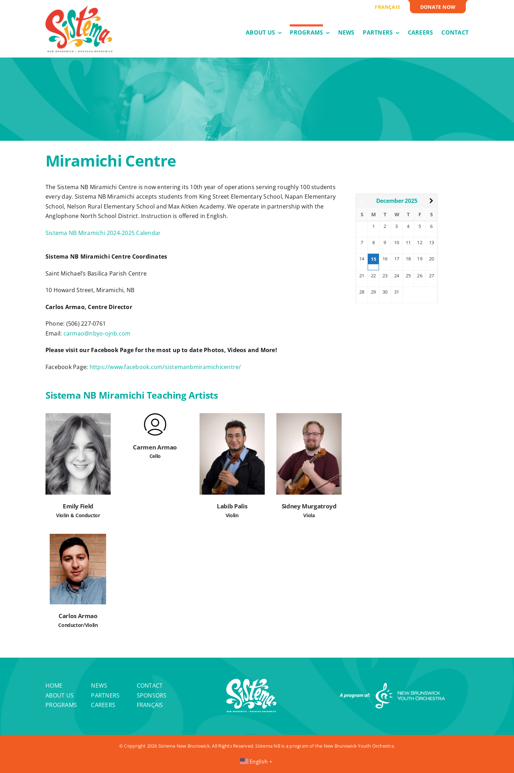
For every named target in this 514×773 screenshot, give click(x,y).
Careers (103, 705)
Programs (61, 705)
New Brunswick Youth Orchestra (359, 746)
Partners (105, 695)
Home (53, 685)
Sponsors (152, 695)
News (99, 685)
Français (150, 705)
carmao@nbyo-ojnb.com (97, 333)
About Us (59, 695)
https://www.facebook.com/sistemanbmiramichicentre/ (165, 367)
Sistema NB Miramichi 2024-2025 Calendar (103, 233)
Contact (150, 685)
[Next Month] (431, 201)
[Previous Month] (362, 201)
